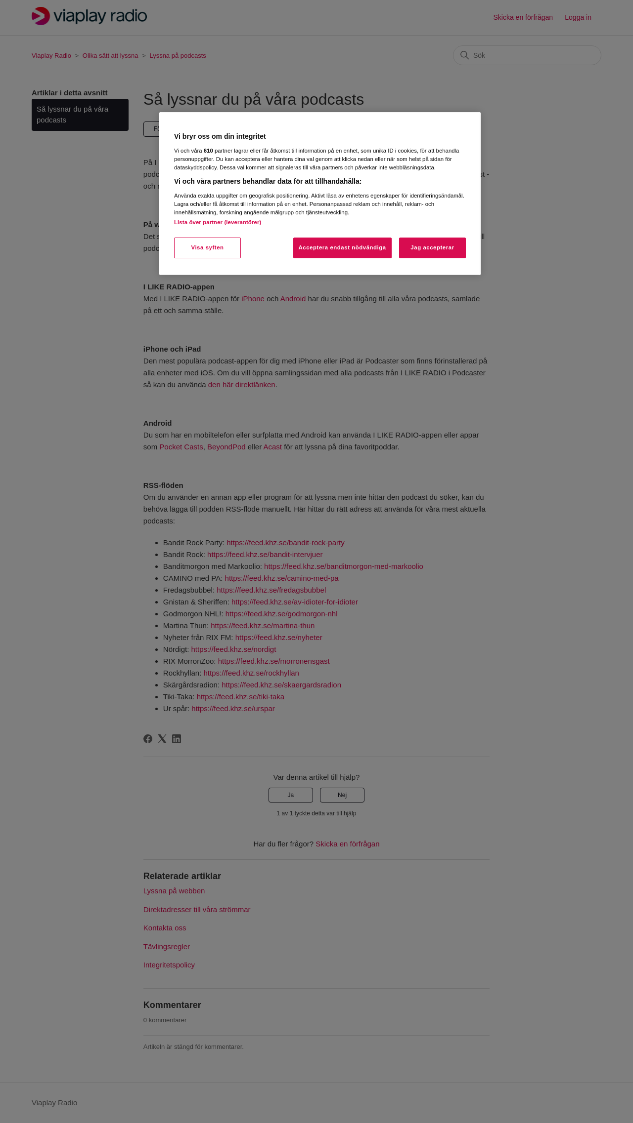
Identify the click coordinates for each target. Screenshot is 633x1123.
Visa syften (207, 247)
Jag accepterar (432, 247)
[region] (320, 193)
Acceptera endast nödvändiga (342, 247)
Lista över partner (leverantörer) (217, 222)
